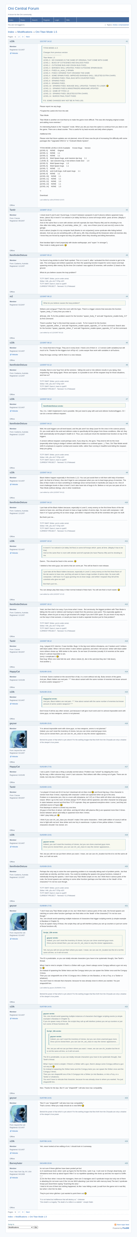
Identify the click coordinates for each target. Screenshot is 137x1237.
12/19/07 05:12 (46, 255)
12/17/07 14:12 (46, 41)
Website (15, 53)
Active (115, 25)
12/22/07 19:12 (46, 604)
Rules (22, 20)
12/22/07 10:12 (46, 541)
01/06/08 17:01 (46, 906)
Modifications (24, 31)
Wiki (68, 20)
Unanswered (124, 25)
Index (11, 20)
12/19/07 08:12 (46, 343)
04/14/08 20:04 (46, 1163)
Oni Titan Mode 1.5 (46, 31)
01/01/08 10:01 (46, 672)
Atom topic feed (123, 1225)
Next (28, 37)
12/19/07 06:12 (46, 296)
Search (34, 20)
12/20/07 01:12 (46, 365)
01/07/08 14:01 (46, 1007)
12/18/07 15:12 (46, 210)
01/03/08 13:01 (46, 787)
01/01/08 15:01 (46, 692)
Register (46, 20)
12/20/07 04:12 (46, 399)
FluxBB (125, 1228)
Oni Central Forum (23, 8)
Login (57, 20)
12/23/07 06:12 (46, 641)
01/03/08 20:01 (46, 866)
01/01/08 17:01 (46, 767)
